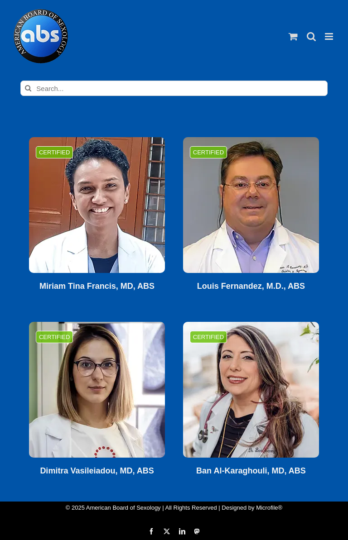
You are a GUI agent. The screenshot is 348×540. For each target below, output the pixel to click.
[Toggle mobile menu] (329, 36)
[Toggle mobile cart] (293, 36)
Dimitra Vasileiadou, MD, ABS (97, 471)
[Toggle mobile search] (311, 36)
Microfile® (269, 507)
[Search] (28, 88)
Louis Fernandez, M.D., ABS (251, 286)
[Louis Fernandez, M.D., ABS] (251, 205)
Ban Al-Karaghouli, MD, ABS (251, 471)
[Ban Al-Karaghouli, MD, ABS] (251, 390)
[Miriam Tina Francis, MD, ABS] (97, 205)
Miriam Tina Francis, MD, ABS (97, 286)
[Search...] (173, 88)
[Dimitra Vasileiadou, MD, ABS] (97, 390)
